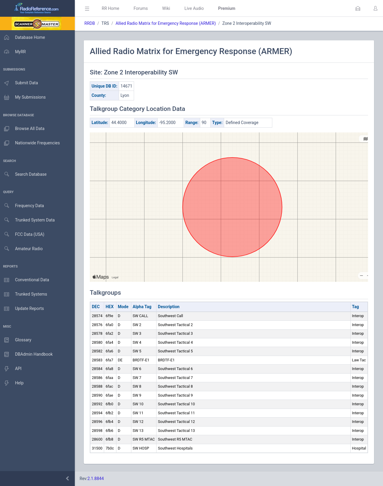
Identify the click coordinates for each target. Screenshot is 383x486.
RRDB (91, 23)
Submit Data (20, 83)
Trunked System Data (28, 220)
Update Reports (23, 308)
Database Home (23, 37)
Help (12, 383)
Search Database (24, 174)
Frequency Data (23, 205)
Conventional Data (25, 280)
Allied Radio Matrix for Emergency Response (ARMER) (167, 23)
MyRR (14, 51)
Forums (142, 8)
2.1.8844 (97, 478)
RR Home (112, 8)
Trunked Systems (24, 294)
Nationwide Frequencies (31, 143)
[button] (358, 8)
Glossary (16, 340)
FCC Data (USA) (23, 234)
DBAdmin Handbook (27, 354)
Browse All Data (23, 129)
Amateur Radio (22, 248)
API (11, 369)
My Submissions (24, 97)
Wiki (168, 8)
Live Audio (196, 8)
